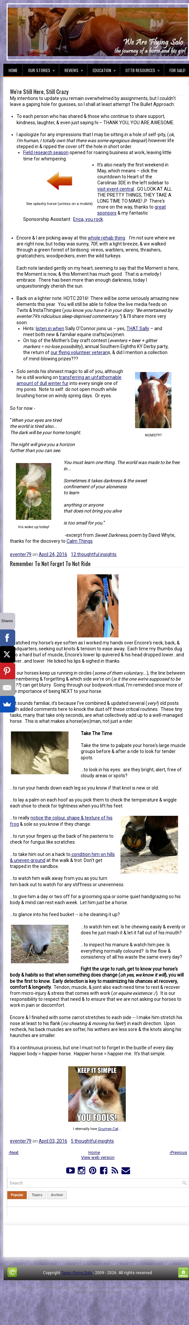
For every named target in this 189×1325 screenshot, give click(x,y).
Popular (17, 1195)
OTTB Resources (144, 68)
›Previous (178, 1152)
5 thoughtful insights (92, 1141)
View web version (98, 1157)
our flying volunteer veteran (79, 352)
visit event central (115, 189)
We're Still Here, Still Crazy (39, 91)
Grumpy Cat (108, 1129)
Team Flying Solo (76, 1273)
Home (13, 70)
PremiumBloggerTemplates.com (142, 1287)
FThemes (49, 1287)
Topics (37, 1195)
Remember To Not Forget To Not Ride (50, 563)
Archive (57, 1195)
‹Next (14, 1152)
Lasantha (102, 1287)
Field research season (46, 152)
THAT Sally (137, 328)
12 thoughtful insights (94, 554)
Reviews (76, 68)
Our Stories (43, 68)
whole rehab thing (106, 237)
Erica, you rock (88, 219)
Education (106, 68)
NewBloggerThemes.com (98, 1292)
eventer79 (20, 554)
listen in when (50, 328)
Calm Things (80, 541)
